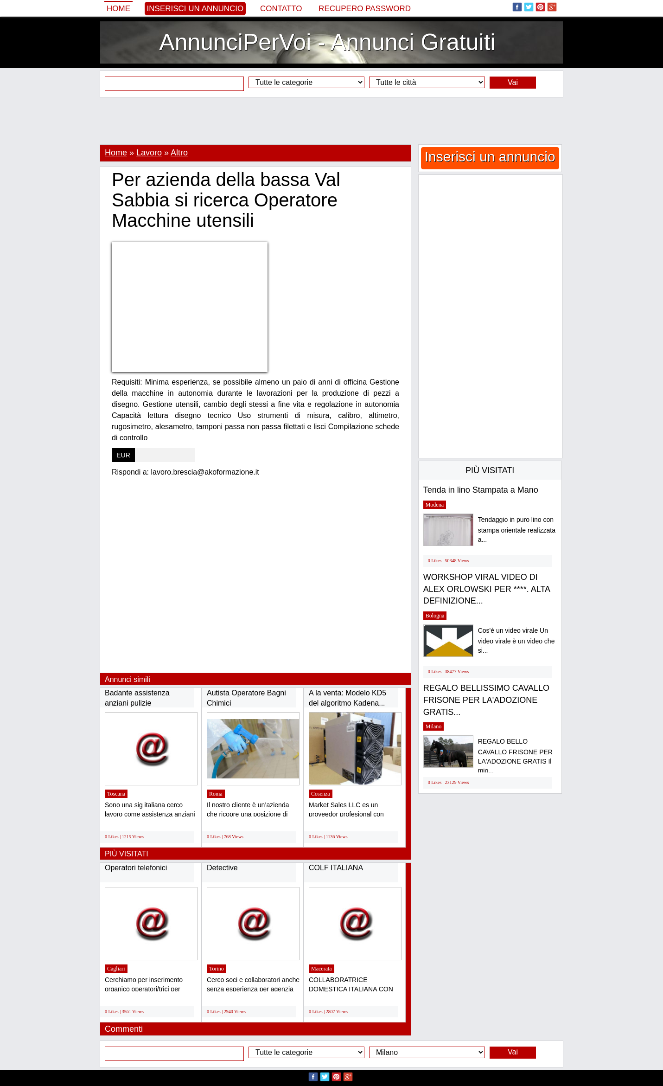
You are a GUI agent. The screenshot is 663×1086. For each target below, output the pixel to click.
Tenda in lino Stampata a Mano (480, 490)
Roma (216, 793)
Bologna (435, 615)
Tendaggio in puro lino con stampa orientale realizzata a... (516, 529)
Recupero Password (365, 8)
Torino (216, 968)
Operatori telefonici (136, 868)
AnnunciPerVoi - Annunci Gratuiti (327, 42)
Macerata (321, 968)
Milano (434, 726)
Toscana (116, 793)
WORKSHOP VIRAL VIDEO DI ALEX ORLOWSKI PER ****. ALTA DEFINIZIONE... (486, 588)
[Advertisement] (331, 120)
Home (118, 8)
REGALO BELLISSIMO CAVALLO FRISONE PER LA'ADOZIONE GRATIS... (486, 699)
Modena (435, 504)
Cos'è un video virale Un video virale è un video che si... (516, 640)
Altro (179, 152)
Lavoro (149, 152)
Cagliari (116, 968)
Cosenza (320, 793)
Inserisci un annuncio (195, 8)
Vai (513, 82)
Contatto (281, 8)
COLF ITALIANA (336, 868)
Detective (222, 868)
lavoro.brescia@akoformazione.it (205, 472)
